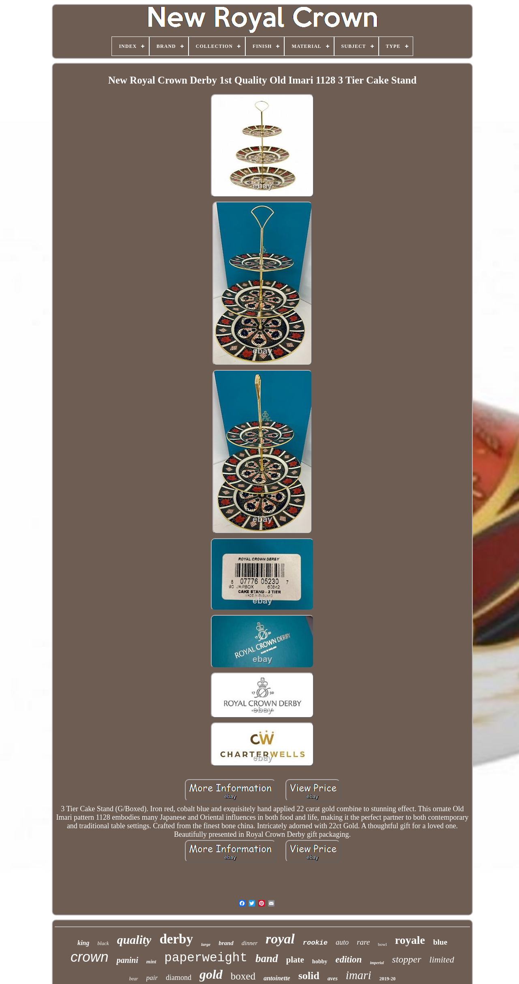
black (103, 943)
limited (441, 959)
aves (333, 978)
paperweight (205, 958)
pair (152, 978)
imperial (377, 962)
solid (309, 976)
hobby (319, 961)
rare (363, 942)
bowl (382, 944)
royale (410, 940)
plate (295, 960)
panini (127, 960)
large (205, 944)
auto (342, 942)
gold (211, 974)
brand (226, 943)
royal (280, 938)
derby (176, 939)
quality (134, 939)
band (266, 958)
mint (151, 961)
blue (440, 942)
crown (89, 957)
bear (133, 979)
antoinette (277, 978)
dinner (249, 943)
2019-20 (387, 979)
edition (348, 959)
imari (358, 975)
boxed (243, 976)
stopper (406, 959)
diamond (178, 977)
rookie (315, 943)
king (83, 942)
